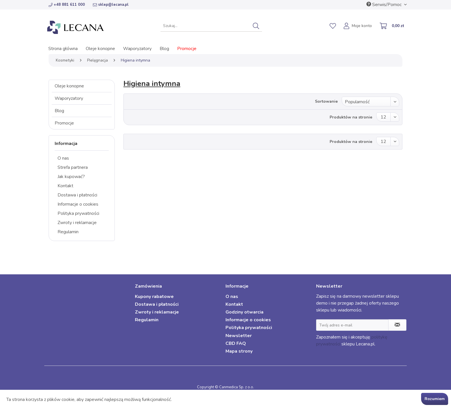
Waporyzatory (69, 98)
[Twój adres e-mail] (352, 325)
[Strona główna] (63, 48)
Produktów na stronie (351, 117)
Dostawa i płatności (77, 195)
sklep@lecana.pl (111, 4)
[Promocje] (186, 48)
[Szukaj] (256, 26)
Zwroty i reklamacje (77, 222)
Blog (59, 111)
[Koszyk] (392, 26)
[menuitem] (211, 26)
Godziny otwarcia (244, 312)
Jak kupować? (71, 176)
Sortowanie (326, 101)
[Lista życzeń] (333, 26)
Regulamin (68, 232)
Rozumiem (435, 399)
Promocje (64, 123)
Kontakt (65, 186)
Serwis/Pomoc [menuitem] (384, 4)
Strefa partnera (73, 167)
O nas (63, 158)
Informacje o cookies (78, 204)
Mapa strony (239, 351)
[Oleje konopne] (100, 48)
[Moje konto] (358, 26)
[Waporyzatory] (137, 48)
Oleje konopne (69, 86)
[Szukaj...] (211, 26)
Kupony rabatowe (154, 296)
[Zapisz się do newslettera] (397, 325)
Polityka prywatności (78, 213)
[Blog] (164, 48)
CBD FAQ (236, 343)
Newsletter (239, 335)
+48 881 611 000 (67, 4)
